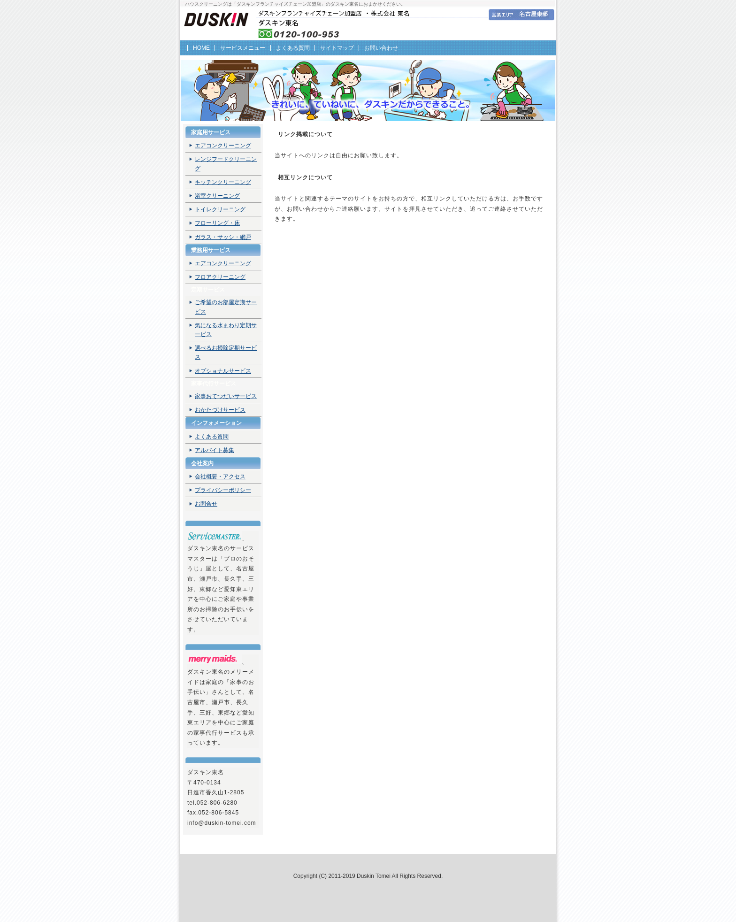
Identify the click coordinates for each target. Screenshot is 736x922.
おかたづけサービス (220, 410)
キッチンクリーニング (223, 182)
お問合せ (206, 503)
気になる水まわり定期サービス (226, 330)
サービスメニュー (242, 48)
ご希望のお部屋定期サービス (226, 307)
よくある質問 (293, 48)
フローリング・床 (217, 223)
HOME (201, 48)
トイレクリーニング (220, 209)
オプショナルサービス (223, 371)
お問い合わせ (381, 48)
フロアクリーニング (220, 277)
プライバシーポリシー (223, 490)
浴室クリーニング (217, 195)
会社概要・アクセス (220, 476)
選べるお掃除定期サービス (226, 352)
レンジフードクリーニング (226, 163)
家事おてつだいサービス (226, 396)
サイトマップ (337, 48)
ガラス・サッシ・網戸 (223, 237)
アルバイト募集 (214, 450)
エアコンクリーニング (223, 145)
